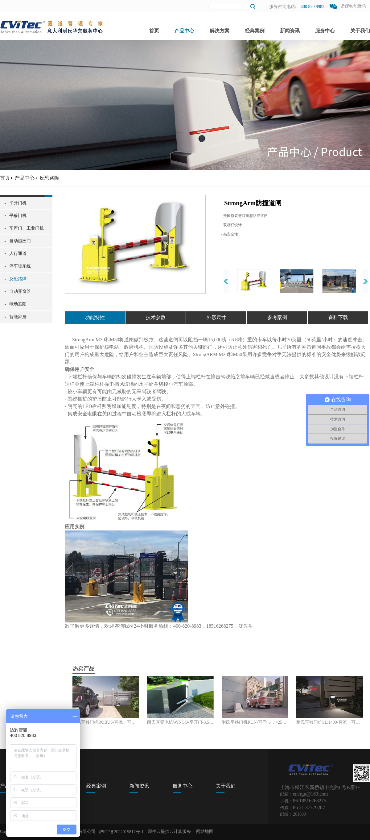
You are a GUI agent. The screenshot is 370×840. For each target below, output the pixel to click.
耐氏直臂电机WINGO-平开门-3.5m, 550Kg (180, 722)
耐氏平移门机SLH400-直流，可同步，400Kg (329, 722)
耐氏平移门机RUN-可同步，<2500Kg (255, 722)
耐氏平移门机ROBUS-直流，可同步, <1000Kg (105, 722)
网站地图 (203, 831)
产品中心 (25, 178)
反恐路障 (49, 178)
